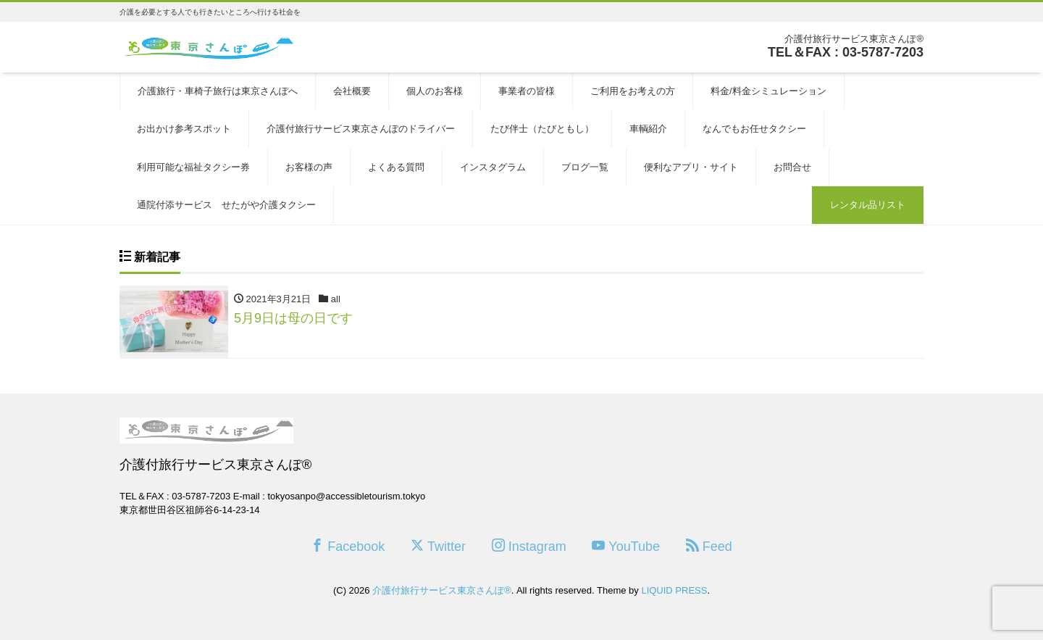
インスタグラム (493, 167)
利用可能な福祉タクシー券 (193, 167)
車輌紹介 (648, 128)
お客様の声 (308, 167)
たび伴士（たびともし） (542, 128)
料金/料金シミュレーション (768, 91)
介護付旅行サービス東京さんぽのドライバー (361, 128)
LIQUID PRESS (674, 590)
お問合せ (792, 167)
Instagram (529, 546)
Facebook (348, 546)
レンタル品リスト (867, 204)
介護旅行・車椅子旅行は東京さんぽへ (218, 91)
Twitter (438, 546)
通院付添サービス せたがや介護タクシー (226, 204)
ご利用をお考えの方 (632, 91)
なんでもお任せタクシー (754, 128)
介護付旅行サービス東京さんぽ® (441, 590)
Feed (709, 546)
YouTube (626, 546)
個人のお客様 (434, 91)
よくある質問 (396, 167)
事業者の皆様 (526, 91)
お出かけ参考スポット (184, 128)
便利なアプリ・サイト (691, 167)
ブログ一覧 (584, 167)
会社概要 (352, 91)
